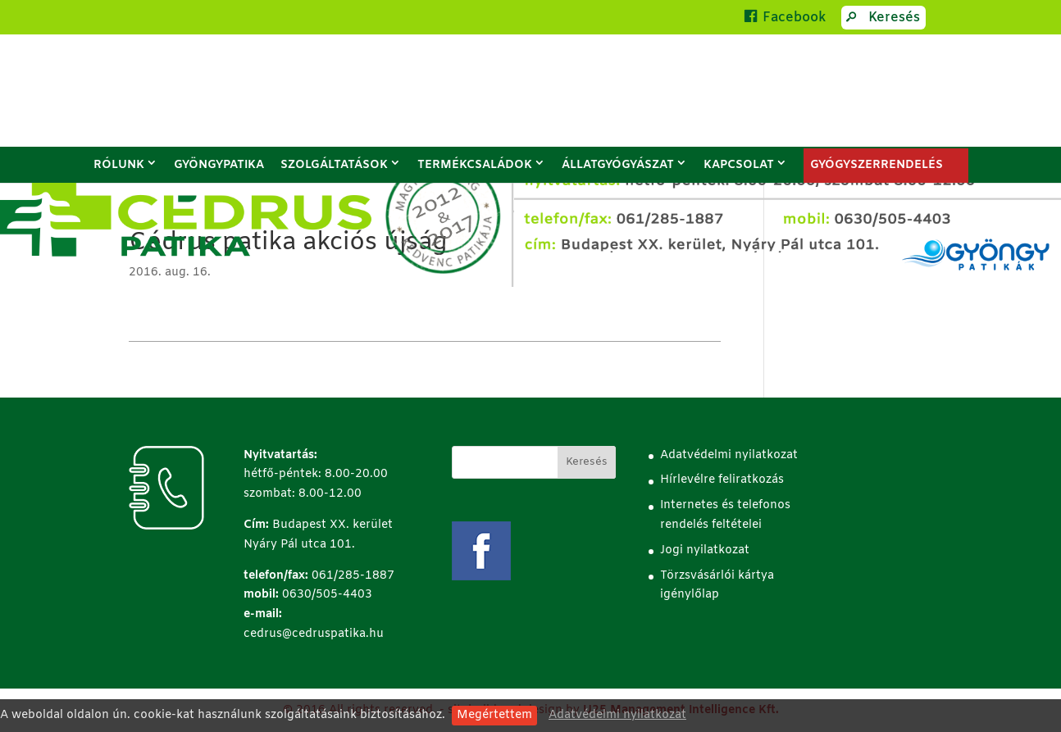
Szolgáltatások (334, 165)
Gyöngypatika (219, 165)
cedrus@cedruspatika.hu (314, 634)
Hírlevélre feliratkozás (722, 480)
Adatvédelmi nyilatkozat (617, 715)
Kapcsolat (739, 165)
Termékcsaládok (474, 165)
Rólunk (118, 165)
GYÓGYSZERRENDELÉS (876, 165)
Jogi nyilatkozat (704, 550)
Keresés (880, 20)
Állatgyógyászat (618, 165)
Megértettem (494, 715)
